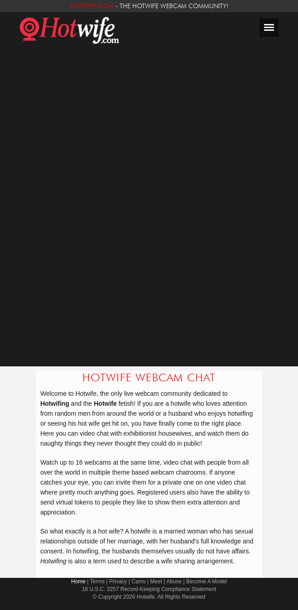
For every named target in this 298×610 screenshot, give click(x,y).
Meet (156, 581)
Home (78, 581)
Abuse (174, 581)
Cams (138, 581)
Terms (97, 581)
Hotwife (146, 597)
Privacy (118, 581)
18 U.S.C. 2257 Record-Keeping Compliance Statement (149, 589)
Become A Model (206, 581)
